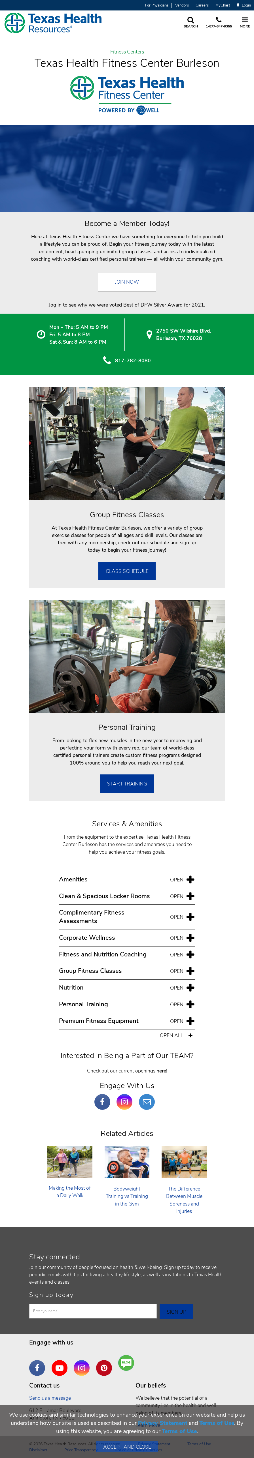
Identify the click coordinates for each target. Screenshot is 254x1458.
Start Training (127, 783)
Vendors (182, 5)
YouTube (60, 1363)
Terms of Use (216, 1423)
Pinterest (105, 1363)
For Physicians (156, 5)
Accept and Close (127, 1447)
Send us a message (50, 1398)
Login (244, 5)
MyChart (222, 5)
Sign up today (51, 1295)
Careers (202, 5)
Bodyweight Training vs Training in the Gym (127, 1196)
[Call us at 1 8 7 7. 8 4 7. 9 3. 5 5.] (219, 23)
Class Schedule (127, 571)
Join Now (127, 282)
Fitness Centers (127, 52)
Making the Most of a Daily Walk (70, 1192)
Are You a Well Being (127, 1363)
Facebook (103, 1097)
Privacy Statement (162, 1423)
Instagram (125, 1097)
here (161, 1070)
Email (148, 1097)
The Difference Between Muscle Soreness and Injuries (184, 1200)
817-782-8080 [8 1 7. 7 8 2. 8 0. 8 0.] (133, 360)
